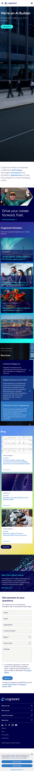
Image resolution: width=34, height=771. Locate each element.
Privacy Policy (12, 684)
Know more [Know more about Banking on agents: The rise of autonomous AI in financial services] (6, 541)
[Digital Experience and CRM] (30, 391)
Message (7, 649)
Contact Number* (10, 631)
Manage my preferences (17, 769)
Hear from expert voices (12, 575)
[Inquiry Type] (17, 643)
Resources (4, 720)
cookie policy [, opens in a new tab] (15, 758)
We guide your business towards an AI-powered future (16, 309)
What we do (5, 706)
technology (17, 170)
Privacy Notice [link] (5, 734)
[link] (11, 3)
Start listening (6, 588)
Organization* (8, 625)
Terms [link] (3, 731)
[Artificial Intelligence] (30, 370)
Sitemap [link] (3, 728)
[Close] (32, 754)
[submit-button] (7, 678)
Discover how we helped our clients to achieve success (14, 283)
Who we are (5, 710)
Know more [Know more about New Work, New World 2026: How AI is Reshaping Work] (6, 505)
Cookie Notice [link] (5, 738)
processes (16, 172)
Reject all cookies (17, 765)
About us (6, 333)
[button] (32, 3)
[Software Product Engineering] (30, 414)
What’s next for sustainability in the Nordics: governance (16, 258)
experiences (17, 175)
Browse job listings (8, 219)
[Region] (17, 637)
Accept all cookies (17, 761)
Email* (6, 618)
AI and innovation (7, 715)
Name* (6, 612)
